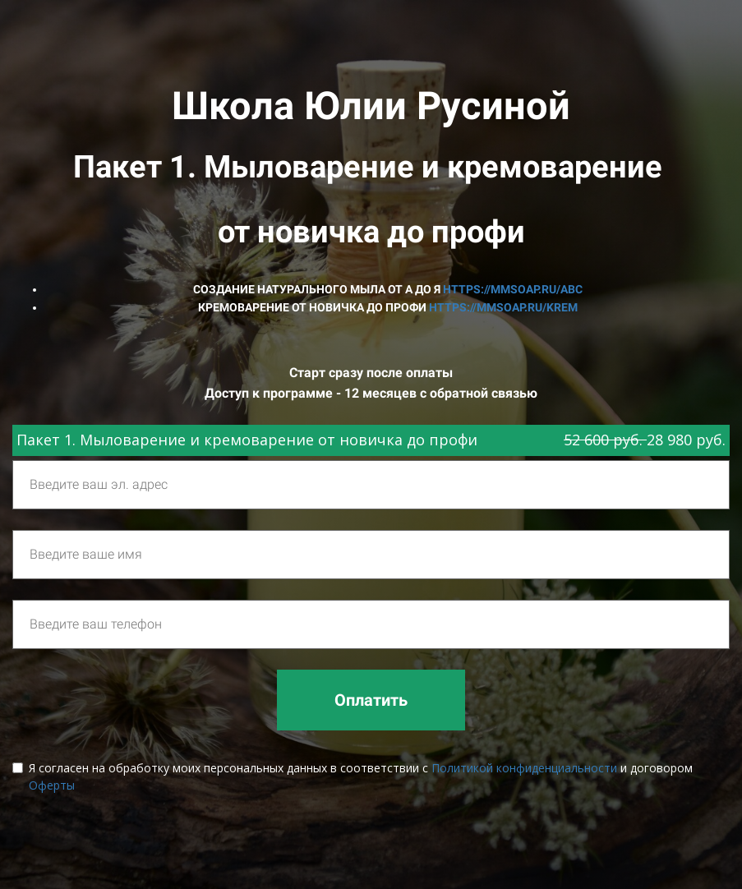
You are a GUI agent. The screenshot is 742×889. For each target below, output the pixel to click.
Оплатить (371, 700)
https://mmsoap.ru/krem (503, 307)
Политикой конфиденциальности (524, 768)
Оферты (52, 785)
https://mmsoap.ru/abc (513, 289)
